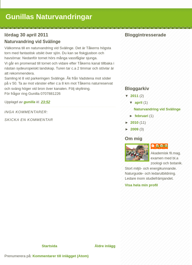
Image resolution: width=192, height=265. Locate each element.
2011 (135, 96)
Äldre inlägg (105, 246)
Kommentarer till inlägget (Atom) (60, 256)
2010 (135, 122)
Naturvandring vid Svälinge (157, 109)
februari (142, 116)
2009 (135, 129)
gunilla (162, 146)
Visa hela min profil (141, 185)
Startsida (49, 246)
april (139, 102)
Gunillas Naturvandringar (49, 17)
